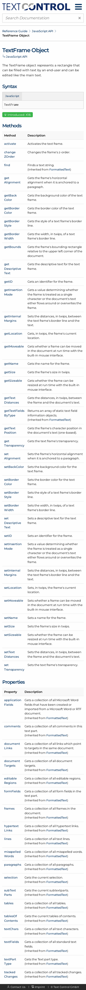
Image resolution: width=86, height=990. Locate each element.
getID (8, 281)
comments (12, 726)
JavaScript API (42, 31)
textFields (11, 942)
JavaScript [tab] (12, 96)
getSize (9, 372)
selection (11, 877)
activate (10, 143)
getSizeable (13, 380)
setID (8, 536)
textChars (11, 929)
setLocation (13, 587)
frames (9, 808)
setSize (9, 626)
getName (11, 363)
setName (11, 618)
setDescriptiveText (12, 522)
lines (7, 839)
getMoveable (14, 346)
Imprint (40, 987)
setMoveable (13, 600)
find (7, 165)
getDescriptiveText (12, 268)
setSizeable (12, 635)
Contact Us (18, 987)
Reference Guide (15, 31)
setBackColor (14, 467)
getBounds (12, 247)
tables (8, 903)
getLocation (13, 333)
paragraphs (12, 864)
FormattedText (59, 169)
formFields (12, 791)
